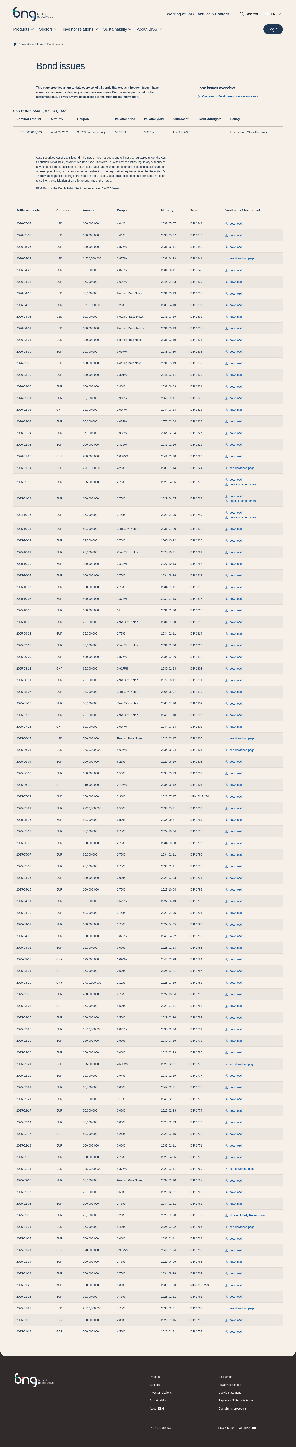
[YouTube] (248, 1428)
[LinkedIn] (226, 1428)
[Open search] (249, 14)
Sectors (155, 1384)
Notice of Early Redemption (245, 1215)
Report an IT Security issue (236, 1400)
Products (155, 1376)
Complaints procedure (233, 1408)
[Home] (15, 44)
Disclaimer (225, 1376)
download (233, 223)
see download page (239, 258)
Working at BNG (180, 14)
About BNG (157, 1408)
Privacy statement (230, 1384)
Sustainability (158, 1400)
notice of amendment (240, 484)
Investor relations (32, 44)
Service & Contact (213, 14)
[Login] (273, 29)
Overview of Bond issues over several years (227, 96)
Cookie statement (230, 1392)
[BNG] (33, 14)
